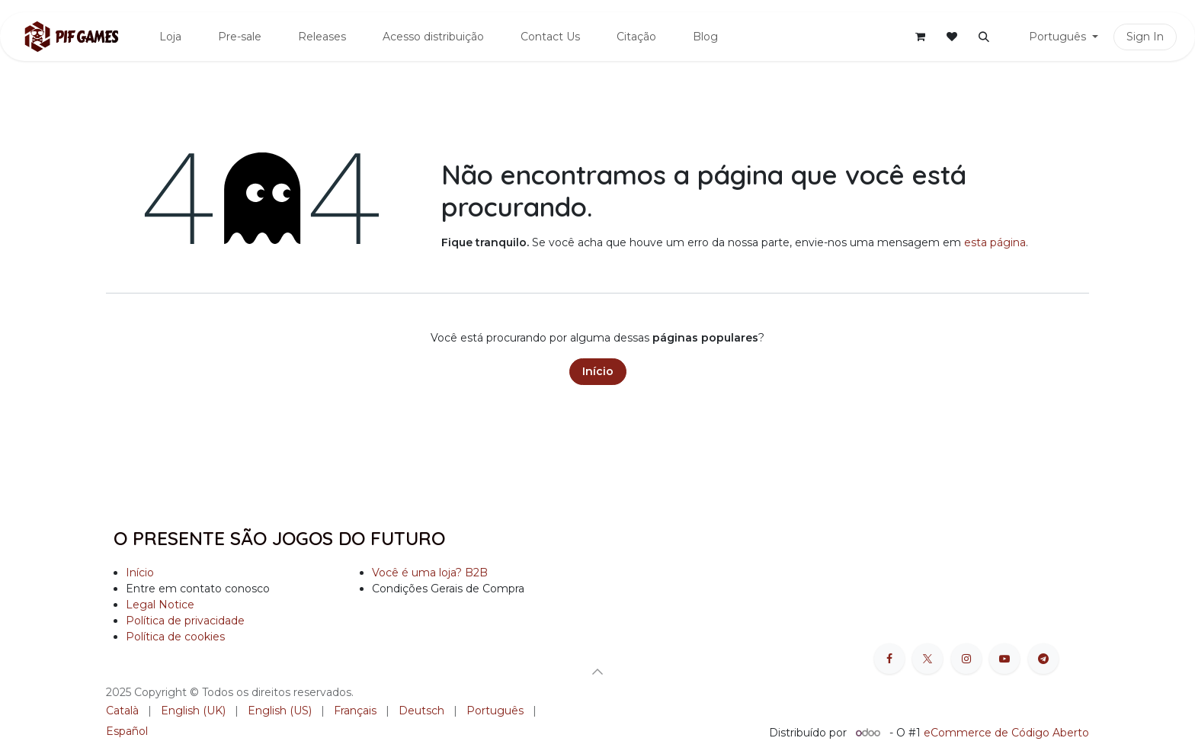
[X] (927, 658)
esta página (995, 242)
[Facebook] (889, 658)
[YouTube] (1004, 658)
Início (598, 371)
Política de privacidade (185, 620)
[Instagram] (966, 658)
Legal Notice (160, 604)
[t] (1043, 658)
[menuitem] (170, 37)
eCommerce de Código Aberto (1006, 733)
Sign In (1145, 36)
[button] (983, 36)
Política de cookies (175, 636)
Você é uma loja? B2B (430, 572)
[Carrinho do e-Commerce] (919, 36)
